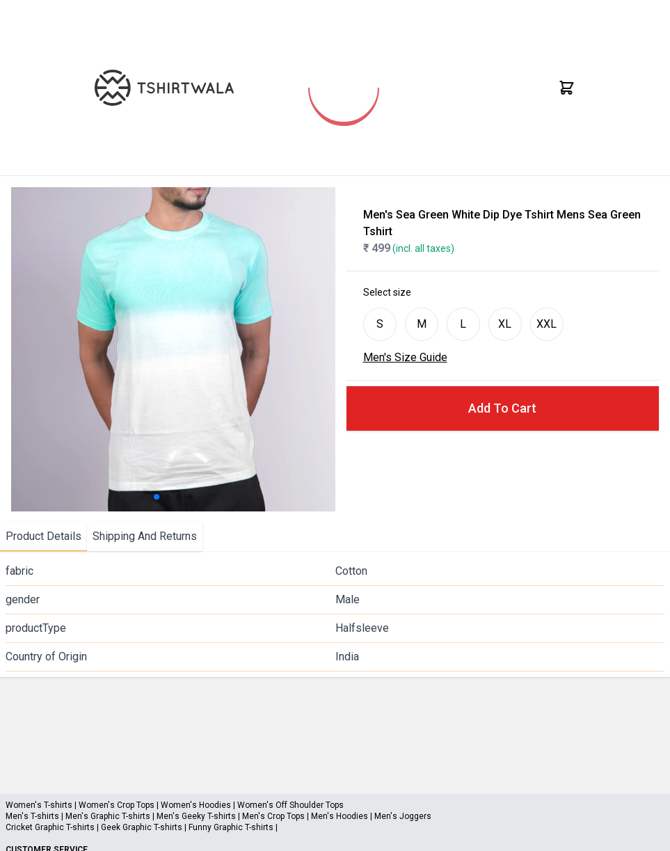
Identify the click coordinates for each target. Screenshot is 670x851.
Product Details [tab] (43, 536)
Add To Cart (502, 408)
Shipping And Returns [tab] (145, 536)
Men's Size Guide (405, 357)
